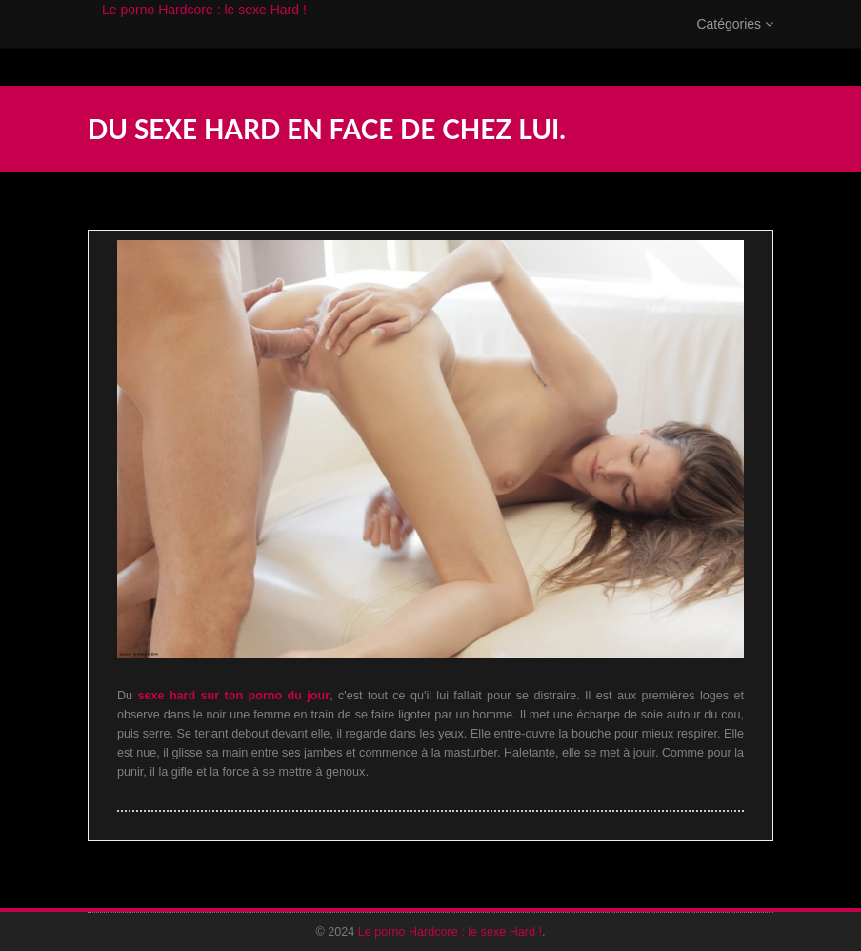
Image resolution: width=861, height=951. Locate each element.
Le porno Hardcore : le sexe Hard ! (204, 28)
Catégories (734, 43)
